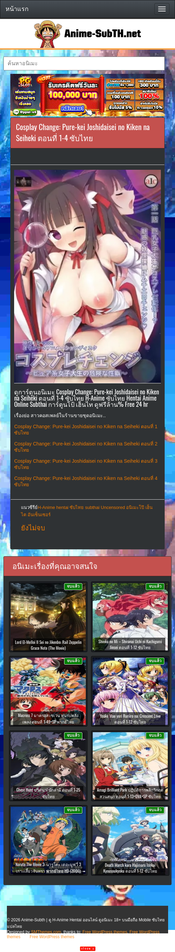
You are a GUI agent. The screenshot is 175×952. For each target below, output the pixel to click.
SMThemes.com (46, 932)
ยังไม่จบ (33, 528)
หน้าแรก (17, 9)
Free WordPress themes (104, 932)
